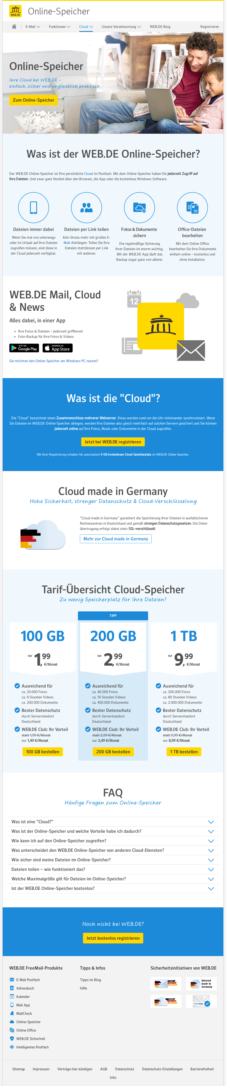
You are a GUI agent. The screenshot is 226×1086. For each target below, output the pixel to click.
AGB (103, 1069)
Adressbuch (25, 988)
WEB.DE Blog (160, 26)
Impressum (41, 1069)
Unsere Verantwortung (121, 26)
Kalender (23, 996)
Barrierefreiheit (202, 1069)
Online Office (26, 1030)
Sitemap (18, 1069)
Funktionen (60, 26)
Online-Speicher (59, 11)
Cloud (86, 26)
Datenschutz (124, 1069)
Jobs (113, 1077)
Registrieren (209, 26)
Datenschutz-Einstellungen (162, 1069)
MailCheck (24, 1013)
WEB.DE (15, 11)
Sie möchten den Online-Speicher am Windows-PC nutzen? (53, 361)
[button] (33, 100)
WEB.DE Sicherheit (30, 1038)
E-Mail (33, 26)
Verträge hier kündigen (74, 1069)
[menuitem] (14, 26)
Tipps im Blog (90, 980)
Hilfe (83, 988)
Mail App (23, 1005)
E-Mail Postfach (28, 980)
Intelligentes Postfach (32, 1047)
